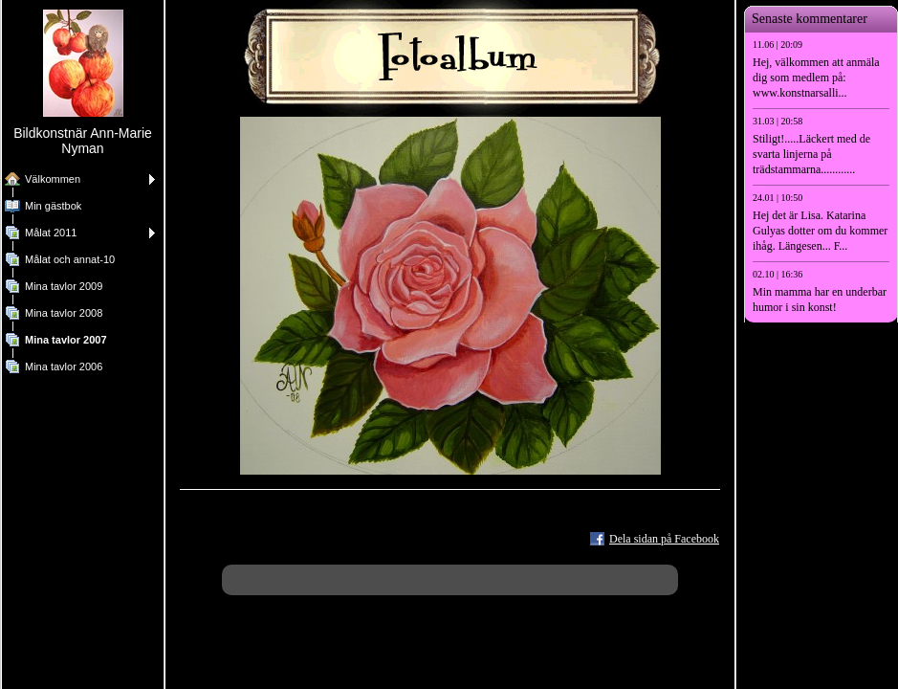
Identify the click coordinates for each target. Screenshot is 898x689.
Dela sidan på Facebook (664, 538)
